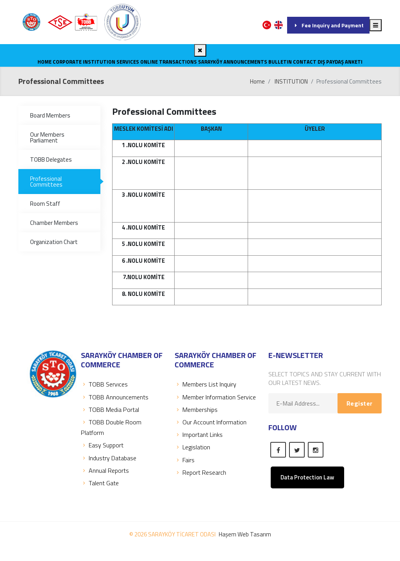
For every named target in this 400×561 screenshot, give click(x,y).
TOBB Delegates (51, 159)
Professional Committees (46, 181)
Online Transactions (168, 62)
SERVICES (127, 62)
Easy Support (102, 445)
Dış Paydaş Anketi (340, 62)
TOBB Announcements (114, 397)
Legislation (192, 447)
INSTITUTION (99, 62)
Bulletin (280, 62)
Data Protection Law (307, 477)
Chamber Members (54, 222)
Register (359, 403)
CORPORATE (67, 62)
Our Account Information (210, 422)
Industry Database (108, 458)
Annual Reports (105, 470)
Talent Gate (100, 483)
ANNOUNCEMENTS (245, 62)
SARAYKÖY (210, 62)
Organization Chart (54, 241)
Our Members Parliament (47, 137)
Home (45, 62)
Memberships (196, 409)
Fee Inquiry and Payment (328, 25)
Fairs (185, 460)
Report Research (200, 472)
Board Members (50, 115)
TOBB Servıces (104, 384)
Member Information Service (215, 397)
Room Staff (45, 203)
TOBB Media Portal (110, 409)
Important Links (199, 434)
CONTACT (304, 62)
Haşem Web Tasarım (245, 534)
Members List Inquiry (205, 384)
